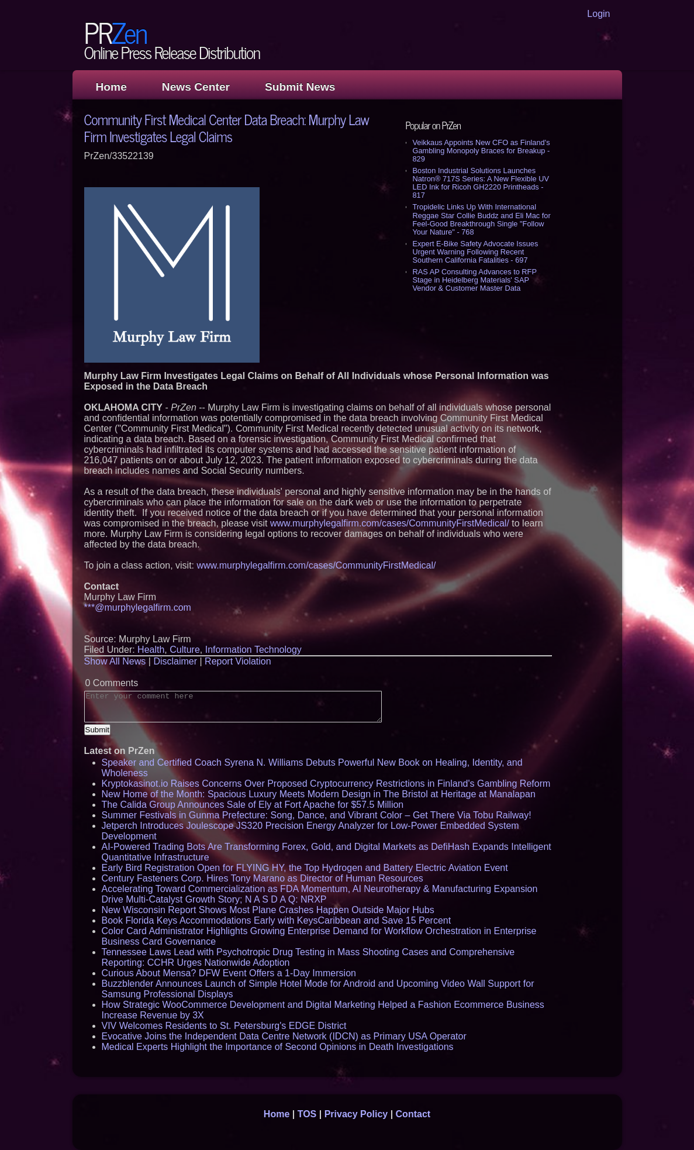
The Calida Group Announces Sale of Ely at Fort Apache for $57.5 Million (253, 805)
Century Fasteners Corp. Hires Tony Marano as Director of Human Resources (262, 878)
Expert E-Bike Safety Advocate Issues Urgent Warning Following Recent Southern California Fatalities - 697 (475, 251)
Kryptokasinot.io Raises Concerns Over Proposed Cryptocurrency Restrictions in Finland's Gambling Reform (326, 784)
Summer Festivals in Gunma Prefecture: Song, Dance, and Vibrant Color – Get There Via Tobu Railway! (316, 815)
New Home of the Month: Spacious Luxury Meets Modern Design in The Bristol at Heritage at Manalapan (319, 794)
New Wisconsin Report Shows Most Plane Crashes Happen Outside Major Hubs (268, 910)
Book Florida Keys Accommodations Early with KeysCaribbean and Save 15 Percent (276, 920)
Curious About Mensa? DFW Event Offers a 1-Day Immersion (229, 973)
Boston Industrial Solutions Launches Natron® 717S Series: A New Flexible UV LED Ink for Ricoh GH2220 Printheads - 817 (481, 182)
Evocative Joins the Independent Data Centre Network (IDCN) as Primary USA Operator (284, 1036)
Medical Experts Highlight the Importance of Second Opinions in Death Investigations (278, 1047)
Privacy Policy (356, 1114)
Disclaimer (175, 661)
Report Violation (238, 661)
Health (150, 650)
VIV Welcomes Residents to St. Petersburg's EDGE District (224, 1026)
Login (598, 14)
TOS (307, 1114)
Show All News (115, 661)
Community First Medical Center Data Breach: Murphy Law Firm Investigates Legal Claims (226, 127)
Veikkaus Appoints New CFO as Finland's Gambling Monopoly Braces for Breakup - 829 (481, 150)
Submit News (300, 87)
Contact (413, 1114)
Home (111, 87)
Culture (185, 650)
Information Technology (253, 650)
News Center (196, 87)
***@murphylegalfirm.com (137, 607)
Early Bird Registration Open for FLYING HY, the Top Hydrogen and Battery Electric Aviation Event (305, 868)
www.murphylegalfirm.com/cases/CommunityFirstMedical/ (389, 523)
